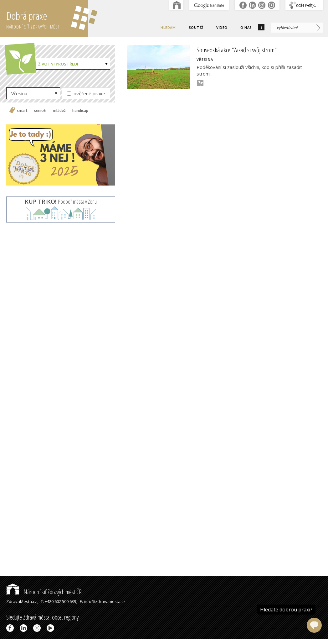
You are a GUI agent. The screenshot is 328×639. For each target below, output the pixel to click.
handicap (80, 111)
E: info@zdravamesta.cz (103, 601)
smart (22, 111)
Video (222, 27)
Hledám (168, 27)
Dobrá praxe (47, 19)
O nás (246, 27)
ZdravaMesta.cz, (22, 601)
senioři (40, 111)
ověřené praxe (86, 93)
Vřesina (19, 93)
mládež (59, 111)
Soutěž (196, 27)
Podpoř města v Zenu (61, 201)
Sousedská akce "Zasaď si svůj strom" (237, 49)
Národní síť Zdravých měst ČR (44, 592)
